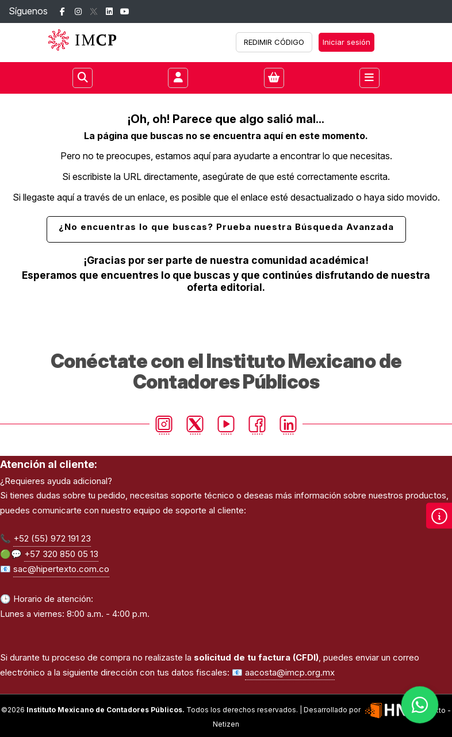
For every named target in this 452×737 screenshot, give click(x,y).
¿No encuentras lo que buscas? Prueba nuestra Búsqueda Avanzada (226, 226)
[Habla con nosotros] (419, 704)
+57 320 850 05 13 (61, 553)
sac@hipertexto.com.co (61, 568)
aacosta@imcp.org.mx (290, 672)
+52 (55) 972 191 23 (52, 538)
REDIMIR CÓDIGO (274, 42)
